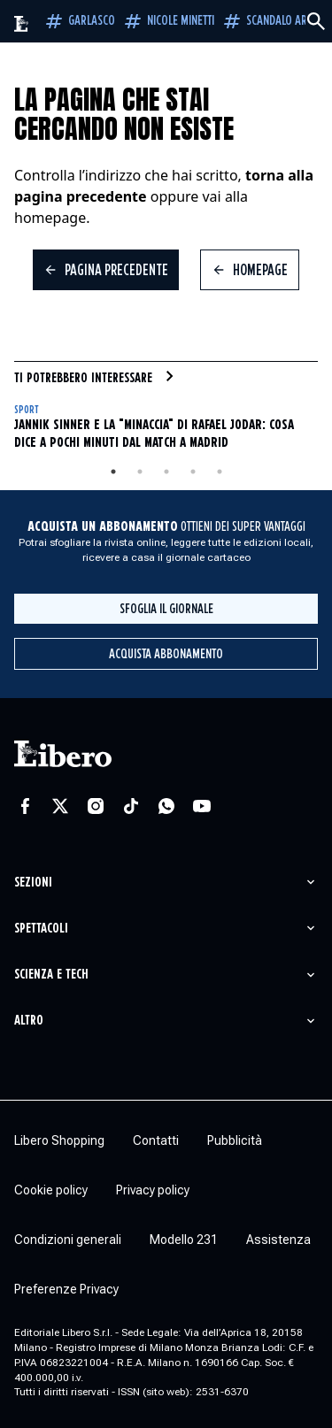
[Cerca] (316, 21)
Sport (26, 410)
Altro (28, 1020)
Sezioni (33, 882)
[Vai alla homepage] (21, 24)
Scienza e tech (51, 974)
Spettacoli (41, 928)
